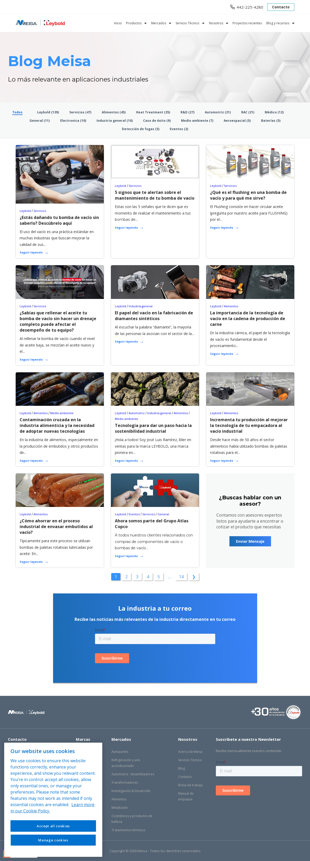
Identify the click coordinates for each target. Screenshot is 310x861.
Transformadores (124, 782)
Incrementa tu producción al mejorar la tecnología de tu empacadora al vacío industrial (249, 425)
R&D (187, 112)
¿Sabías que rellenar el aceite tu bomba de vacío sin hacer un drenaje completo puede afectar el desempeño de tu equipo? (58, 321)
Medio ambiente (197, 120)
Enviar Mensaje (250, 541)
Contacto (281, 6)
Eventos (179, 129)
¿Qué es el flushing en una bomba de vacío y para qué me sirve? (248, 195)
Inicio (118, 23)
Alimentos (114, 112)
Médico (274, 112)
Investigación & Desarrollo (131, 791)
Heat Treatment (153, 112)
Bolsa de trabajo (190, 785)
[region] (53, 800)
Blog (181, 768)
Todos (17, 112)
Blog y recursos (277, 23)
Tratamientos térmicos (128, 830)
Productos (134, 23)
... (169, 577)
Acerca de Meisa (190, 751)
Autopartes (119, 751)
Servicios (80, 112)
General (40, 120)
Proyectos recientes (247, 23)
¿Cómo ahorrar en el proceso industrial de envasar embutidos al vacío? (56, 526)
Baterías (270, 120)
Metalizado (119, 807)
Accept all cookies (53, 826)
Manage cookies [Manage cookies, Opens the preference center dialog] (53, 840)
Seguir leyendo (31, 252)
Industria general (115, 120)
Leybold (48, 112)
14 (181, 577)
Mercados (158, 23)
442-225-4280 (249, 7)
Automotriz (218, 112)
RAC (247, 112)
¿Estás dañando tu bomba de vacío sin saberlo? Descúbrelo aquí (59, 220)
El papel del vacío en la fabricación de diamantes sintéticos (154, 315)
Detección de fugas (140, 129)
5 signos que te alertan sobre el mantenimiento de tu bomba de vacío (154, 195)
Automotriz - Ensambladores (132, 774)
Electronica (73, 120)
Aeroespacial (237, 120)
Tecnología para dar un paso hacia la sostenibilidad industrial (153, 428)
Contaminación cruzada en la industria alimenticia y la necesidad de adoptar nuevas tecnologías (57, 425)
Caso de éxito (157, 120)
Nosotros (216, 23)
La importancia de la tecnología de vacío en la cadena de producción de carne (247, 318)
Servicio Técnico (187, 23)
